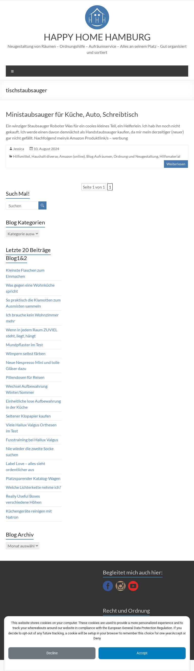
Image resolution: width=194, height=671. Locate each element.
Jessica (18, 149)
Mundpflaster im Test (24, 344)
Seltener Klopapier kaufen (28, 415)
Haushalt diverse (45, 156)
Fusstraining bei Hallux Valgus (32, 439)
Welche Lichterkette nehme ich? (33, 487)
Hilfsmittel (21, 156)
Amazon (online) (72, 156)
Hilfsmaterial (170, 156)
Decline (52, 653)
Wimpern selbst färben (25, 353)
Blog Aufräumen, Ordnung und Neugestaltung (122, 156)
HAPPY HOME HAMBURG (97, 36)
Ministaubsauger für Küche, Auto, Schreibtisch (72, 114)
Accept (142, 653)
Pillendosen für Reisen (25, 377)
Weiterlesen (175, 164)
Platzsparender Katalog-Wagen (33, 478)
